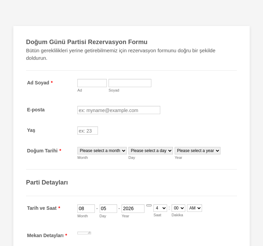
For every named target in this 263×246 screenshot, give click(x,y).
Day (131, 157)
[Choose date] (149, 205)
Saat (157, 215)
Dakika (177, 215)
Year (178, 157)
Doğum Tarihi (44, 150)
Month (82, 157)
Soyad (114, 90)
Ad (79, 90)
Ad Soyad (40, 82)
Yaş (31, 130)
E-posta (36, 109)
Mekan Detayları (47, 235)
